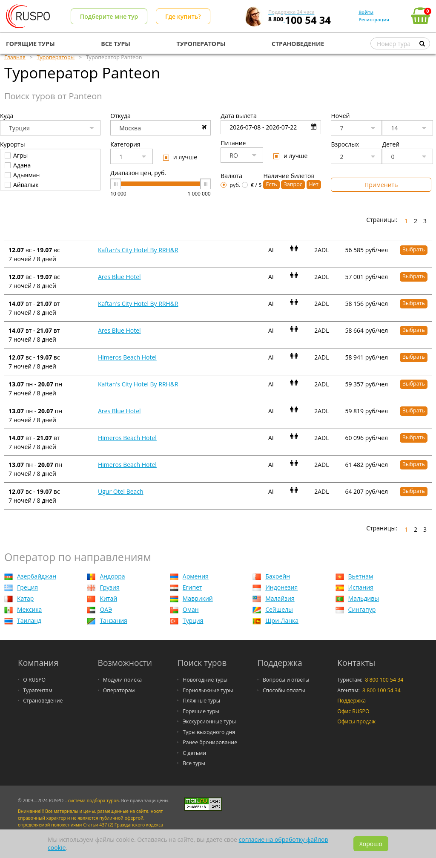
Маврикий (198, 598)
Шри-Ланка (281, 620)
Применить (381, 185)
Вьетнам (360, 576)
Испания (360, 587)
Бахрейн (277, 576)
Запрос (293, 184)
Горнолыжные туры (208, 690)
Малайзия (279, 598)
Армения (196, 576)
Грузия (109, 587)
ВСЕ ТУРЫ (115, 44)
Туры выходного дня (209, 732)
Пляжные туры (201, 700)
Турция (193, 620)
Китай (108, 598)
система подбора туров (93, 800)
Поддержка (351, 700)
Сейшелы (279, 609)
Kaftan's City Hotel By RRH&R (138, 250)
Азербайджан (36, 576)
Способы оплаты (284, 690)
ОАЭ (106, 609)
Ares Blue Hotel (119, 277)
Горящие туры (201, 711)
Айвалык (22, 185)
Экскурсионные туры (209, 721)
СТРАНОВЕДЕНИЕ (298, 44)
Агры (16, 155)
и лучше (180, 157)
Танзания (113, 620)
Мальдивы (363, 598)
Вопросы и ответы (286, 679)
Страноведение (43, 700)
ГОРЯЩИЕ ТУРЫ (30, 44)
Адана (18, 165)
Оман (191, 609)
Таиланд (29, 620)
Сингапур (362, 609)
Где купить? (183, 16)
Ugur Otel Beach (120, 491)
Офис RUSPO (353, 711)
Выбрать (413, 249)
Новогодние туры (205, 679)
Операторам (119, 690)
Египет (192, 587)
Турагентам (37, 690)
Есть (271, 184)
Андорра (112, 576)
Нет (313, 184)
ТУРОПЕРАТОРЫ (201, 44)
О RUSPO (34, 679)
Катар (25, 598)
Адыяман (22, 175)
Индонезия (281, 587)
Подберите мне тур (109, 16)
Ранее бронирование (210, 742)
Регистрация (374, 19)
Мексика (29, 609)
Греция (27, 587)
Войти (366, 12)
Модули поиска (122, 679)
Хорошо (370, 844)
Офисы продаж (356, 721)
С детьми (194, 753)
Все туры (194, 763)
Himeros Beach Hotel (127, 357)
